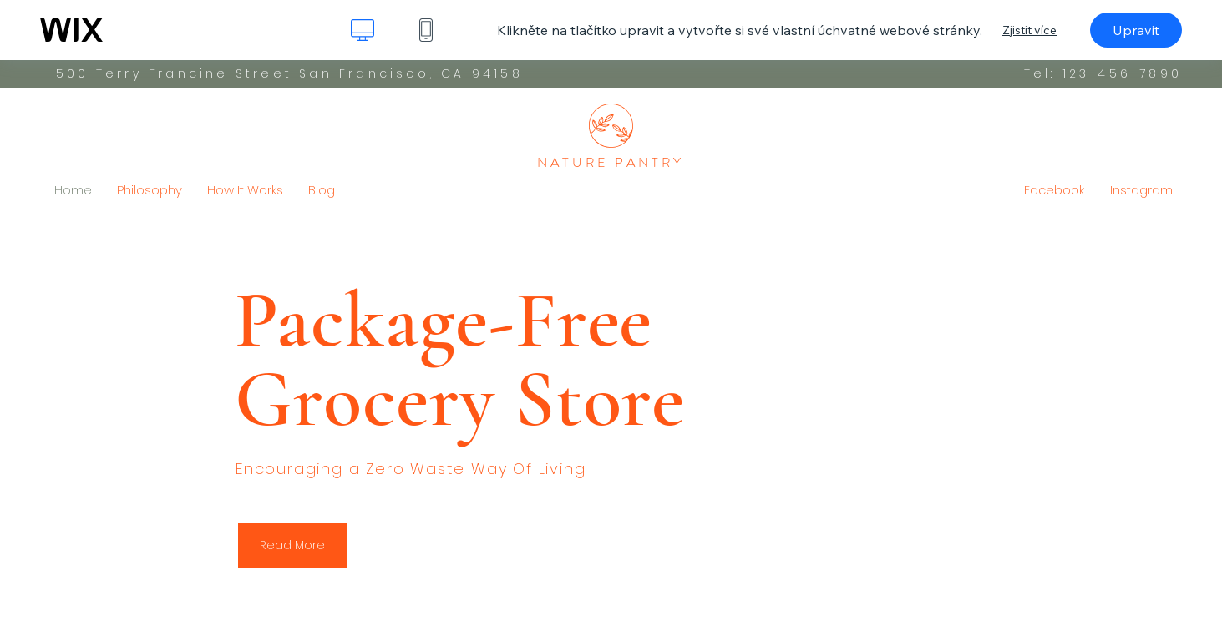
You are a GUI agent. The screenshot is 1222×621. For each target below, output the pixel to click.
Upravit (1136, 30)
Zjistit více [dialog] (1029, 30)
